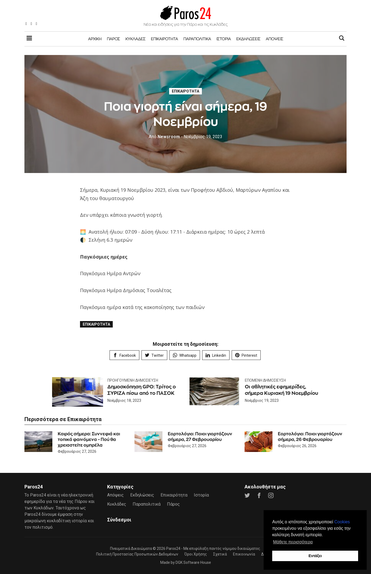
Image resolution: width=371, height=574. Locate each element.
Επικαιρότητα (164, 39)
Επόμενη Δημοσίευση (265, 380)
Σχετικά (220, 554)
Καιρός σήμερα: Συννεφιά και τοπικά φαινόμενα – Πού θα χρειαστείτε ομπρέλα (89, 439)
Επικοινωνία (244, 554)
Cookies (342, 522)
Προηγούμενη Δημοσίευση (132, 380)
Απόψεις (274, 39)
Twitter (154, 355)
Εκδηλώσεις (248, 39)
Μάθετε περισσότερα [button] (293, 542)
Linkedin (216, 355)
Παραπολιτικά (197, 39)
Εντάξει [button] (315, 556)
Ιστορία (223, 39)
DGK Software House (193, 562)
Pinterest (246, 355)
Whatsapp (185, 355)
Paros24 (173, 548)
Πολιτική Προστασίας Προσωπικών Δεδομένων (137, 554)
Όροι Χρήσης (195, 554)
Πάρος (113, 39)
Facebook (124, 355)
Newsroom (164, 136)
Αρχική (94, 39)
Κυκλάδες (135, 39)
